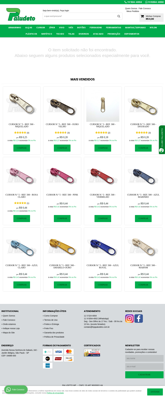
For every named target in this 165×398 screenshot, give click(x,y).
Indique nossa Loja (11, 328)
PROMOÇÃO (114, 34)
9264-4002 (156, 2)
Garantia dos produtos (54, 332)
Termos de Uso (51, 320)
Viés (71, 28)
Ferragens (96, 28)
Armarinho (14, 28)
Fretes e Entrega (51, 324)
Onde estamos (9, 324)
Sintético (46, 34)
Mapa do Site (9, 332)
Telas (71, 34)
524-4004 (134, 2)
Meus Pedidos (133, 11)
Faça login (64, 10)
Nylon (153, 28)
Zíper (52, 28)
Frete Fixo (48, 328)
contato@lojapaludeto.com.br (97, 327)
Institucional (10, 311)
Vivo (61, 28)
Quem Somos (131, 8)
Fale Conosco (145, 8)
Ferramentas (113, 28)
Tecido (60, 34)
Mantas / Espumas (135, 28)
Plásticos (31, 34)
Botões (81, 28)
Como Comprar (51, 316)
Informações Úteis (54, 311)
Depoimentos (131, 34)
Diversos (84, 34)
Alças (28, 28)
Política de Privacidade (54, 337)
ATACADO (98, 34)
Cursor (40, 28)
